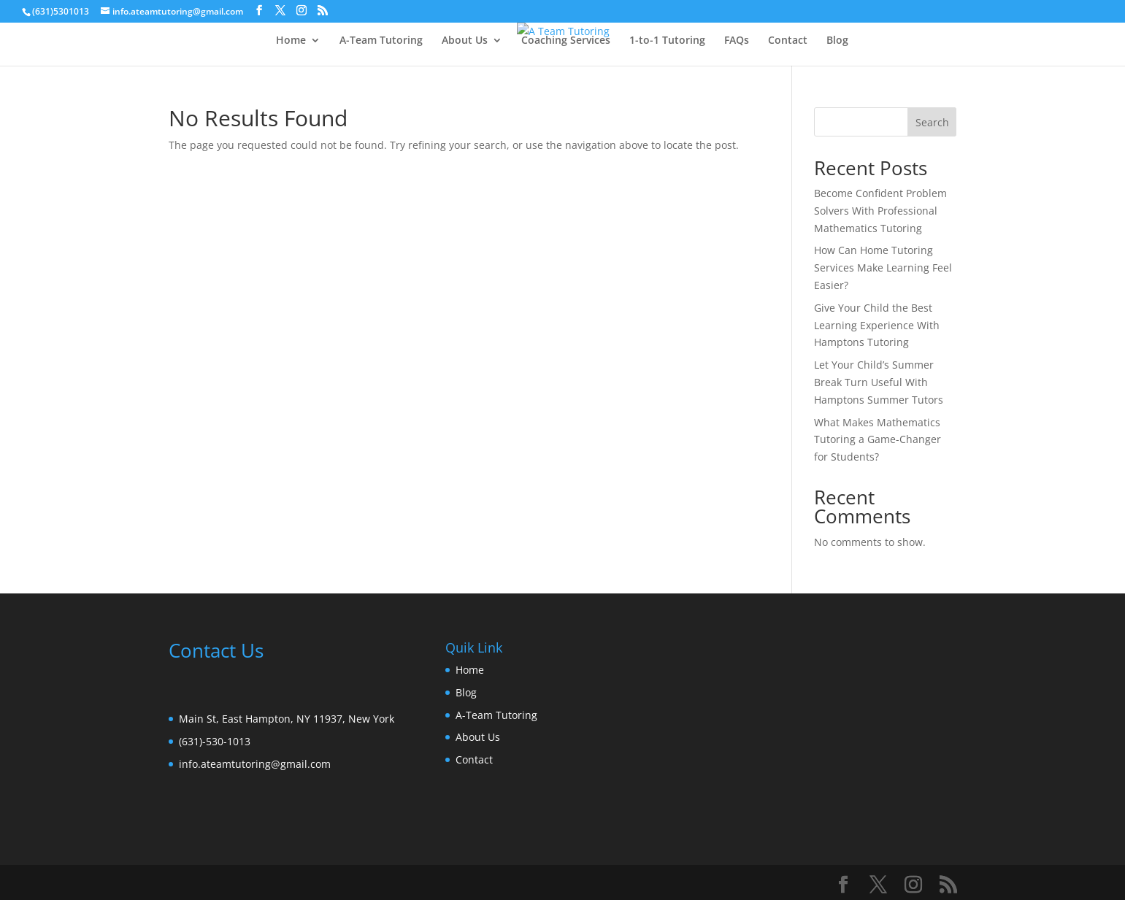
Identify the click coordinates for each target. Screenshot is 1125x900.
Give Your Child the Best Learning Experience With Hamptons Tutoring (877, 325)
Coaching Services (565, 41)
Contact (787, 41)
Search (932, 122)
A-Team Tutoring (381, 41)
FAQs (736, 41)
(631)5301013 (60, 11)
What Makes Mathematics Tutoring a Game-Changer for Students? (877, 439)
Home (291, 41)
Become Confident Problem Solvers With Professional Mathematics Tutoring (880, 210)
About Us (465, 41)
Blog (837, 41)
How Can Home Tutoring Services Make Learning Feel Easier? (883, 267)
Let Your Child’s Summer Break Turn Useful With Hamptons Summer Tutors (878, 382)
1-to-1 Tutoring (667, 41)
